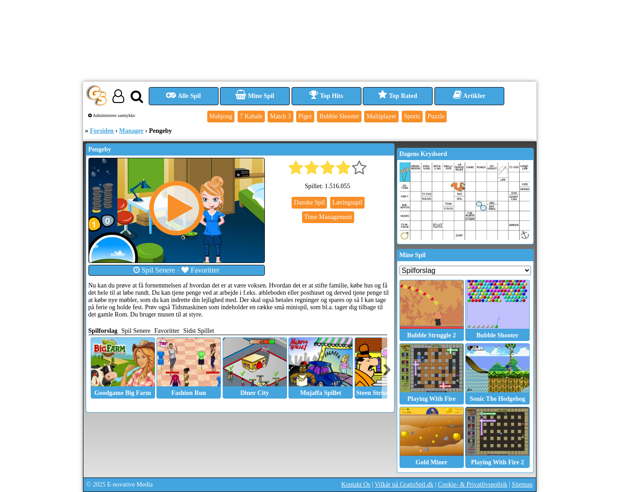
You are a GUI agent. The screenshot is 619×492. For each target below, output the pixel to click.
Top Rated (397, 96)
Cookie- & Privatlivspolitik (472, 484)
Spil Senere (154, 270)
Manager (131, 130)
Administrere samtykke (112, 115)
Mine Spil (254, 96)
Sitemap (522, 484)
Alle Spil (183, 96)
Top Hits (326, 96)
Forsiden (102, 130)
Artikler (469, 96)
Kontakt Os (355, 484)
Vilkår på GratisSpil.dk (404, 484)
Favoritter (200, 270)
